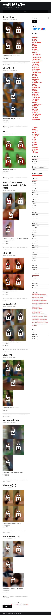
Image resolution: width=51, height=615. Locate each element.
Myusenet (6, 62)
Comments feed (35, 336)
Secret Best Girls (36, 66)
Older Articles (7, 606)
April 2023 (34, 263)
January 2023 (34, 269)
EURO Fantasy (35, 41)
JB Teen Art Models (36, 56)
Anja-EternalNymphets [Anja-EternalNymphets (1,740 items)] (36, 319)
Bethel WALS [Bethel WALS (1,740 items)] (37, 322)
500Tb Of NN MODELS (36, 42)
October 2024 (34, 223)
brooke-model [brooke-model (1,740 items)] (44, 324)
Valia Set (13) (7, 355)
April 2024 (34, 236)
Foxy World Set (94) (9, 304)
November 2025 (35, 194)
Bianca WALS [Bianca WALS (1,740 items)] (45, 322)
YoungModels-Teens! (36, 54)
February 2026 (35, 188)
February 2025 (35, 214)
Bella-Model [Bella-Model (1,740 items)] (42, 321)
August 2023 (34, 254)
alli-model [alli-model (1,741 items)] (41, 297)
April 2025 (34, 210)
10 (16, 604)
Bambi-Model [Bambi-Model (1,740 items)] (42, 319)
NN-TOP (34, 44)
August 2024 (34, 227)
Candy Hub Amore (36, 69)
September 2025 (35, 199)
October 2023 (34, 249)
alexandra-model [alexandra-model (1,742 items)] (43, 294)
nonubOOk (34, 49)
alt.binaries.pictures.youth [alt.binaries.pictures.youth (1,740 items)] (36, 312)
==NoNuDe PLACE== (14, 5)
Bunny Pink (34, 142)
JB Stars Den (35, 149)
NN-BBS (34, 84)
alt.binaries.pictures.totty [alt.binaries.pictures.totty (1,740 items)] (36, 307)
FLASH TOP (34, 47)
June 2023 (34, 258)
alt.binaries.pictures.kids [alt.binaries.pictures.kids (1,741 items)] (44, 303)
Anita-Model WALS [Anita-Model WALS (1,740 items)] (44, 318)
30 (20, 604)
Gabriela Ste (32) (8, 68)
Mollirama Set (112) (9, 485)
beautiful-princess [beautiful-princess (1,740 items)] (37, 321)
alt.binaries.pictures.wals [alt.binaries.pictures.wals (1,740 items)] (36, 309)
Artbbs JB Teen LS (36, 62)
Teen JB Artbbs (35, 64)
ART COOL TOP (35, 94)
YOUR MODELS (35, 91)
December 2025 (35, 192)
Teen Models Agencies (37, 61)
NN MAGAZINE (35, 106)
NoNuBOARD (35, 77)
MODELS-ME (34, 74)
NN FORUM (34, 89)
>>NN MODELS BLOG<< (37, 82)
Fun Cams (34, 132)
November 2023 (35, 247)
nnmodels (15, 19)
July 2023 (34, 256)
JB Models (34, 144)
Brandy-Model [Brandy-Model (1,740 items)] (34, 324)
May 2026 (34, 181)
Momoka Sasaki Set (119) (11, 536)
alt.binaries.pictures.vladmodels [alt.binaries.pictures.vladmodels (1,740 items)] (37, 308)
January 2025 (34, 216)
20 (18, 604)
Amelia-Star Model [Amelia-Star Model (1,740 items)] (40, 316)
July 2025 (34, 203)
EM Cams (34, 129)
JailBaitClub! (35, 117)
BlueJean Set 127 (8, 17)
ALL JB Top (34, 81)
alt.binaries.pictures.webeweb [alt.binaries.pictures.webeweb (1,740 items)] (37, 311)
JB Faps (34, 137)
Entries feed (34, 334)
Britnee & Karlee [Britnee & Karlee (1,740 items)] (39, 324)
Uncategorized (22, 62)
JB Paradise (34, 127)
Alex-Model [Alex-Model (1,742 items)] (39, 294)
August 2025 (34, 201)
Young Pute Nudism (36, 72)
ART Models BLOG (36, 87)
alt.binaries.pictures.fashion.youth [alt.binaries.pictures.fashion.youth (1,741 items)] (37, 301)
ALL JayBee (34, 107)
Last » (27, 604)
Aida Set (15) (7, 253)
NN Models (10, 62)
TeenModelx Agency (36, 59)
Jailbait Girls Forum (36, 57)
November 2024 (35, 221)
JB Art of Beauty (35, 134)
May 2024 (34, 234)
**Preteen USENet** (37, 104)
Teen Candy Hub (35, 71)
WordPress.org (35, 338)
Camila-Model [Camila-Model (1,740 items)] (34, 325)
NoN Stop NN (35, 109)
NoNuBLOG (34, 86)
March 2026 (34, 185)
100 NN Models (35, 51)
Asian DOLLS (35, 112)
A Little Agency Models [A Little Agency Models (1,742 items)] (36, 297)
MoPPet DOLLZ (35, 37)
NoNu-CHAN (35, 76)
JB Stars (34, 141)
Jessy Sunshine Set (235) (11, 420)
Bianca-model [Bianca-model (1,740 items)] (41, 322)
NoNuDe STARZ (35, 79)
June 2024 (34, 232)
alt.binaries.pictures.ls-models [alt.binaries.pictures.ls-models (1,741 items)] (37, 304)
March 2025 (34, 212)
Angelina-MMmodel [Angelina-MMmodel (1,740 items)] (38, 318)
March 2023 (34, 265)
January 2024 (34, 243)
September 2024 (35, 225)
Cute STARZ (34, 101)
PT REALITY (34, 39)
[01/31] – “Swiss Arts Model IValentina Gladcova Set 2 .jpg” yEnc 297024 (14, 185)
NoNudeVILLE (35, 102)
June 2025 (34, 205)
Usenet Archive (35, 285)
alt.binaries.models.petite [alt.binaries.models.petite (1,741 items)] (36, 300)
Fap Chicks (34, 151)
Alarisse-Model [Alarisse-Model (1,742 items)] (34, 294)
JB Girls (34, 139)
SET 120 (5, 132)
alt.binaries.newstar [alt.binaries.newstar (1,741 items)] (43, 300)
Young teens (8, 64)
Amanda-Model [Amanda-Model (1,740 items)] (34, 316)
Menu (25, 11)
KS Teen (34, 146)
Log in (33, 332)
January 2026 (34, 190)
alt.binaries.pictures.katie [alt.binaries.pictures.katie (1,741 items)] (36, 303)
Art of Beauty (35, 136)
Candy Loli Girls (35, 67)
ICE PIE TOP (34, 52)
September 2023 (35, 252)
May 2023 (34, 260)
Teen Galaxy (35, 131)
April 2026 (34, 183)
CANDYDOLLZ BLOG (36, 119)
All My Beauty (35, 147)
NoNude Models (16, 62)
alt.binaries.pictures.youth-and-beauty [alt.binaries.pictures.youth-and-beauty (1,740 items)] (38, 313)
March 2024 (34, 238)
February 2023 (35, 267)
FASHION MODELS (35, 92)
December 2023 (35, 245)
